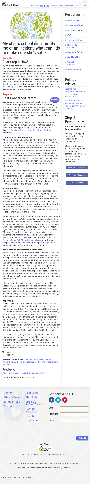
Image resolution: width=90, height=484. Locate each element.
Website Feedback (72, 63)
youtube (65, 400)
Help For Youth (74, 69)
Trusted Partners (75, 40)
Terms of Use (12, 401)
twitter (58, 400)
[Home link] (10, 4)
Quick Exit (83, 5)
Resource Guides (75, 52)
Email (51, 407)
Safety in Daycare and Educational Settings (31, 130)
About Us (53, 5)
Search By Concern (72, 46)
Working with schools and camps (17, 362)
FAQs (69, 35)
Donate (75, 5)
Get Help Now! (74, 57)
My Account (32, 420)
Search (8, 392)
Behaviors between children (38, 359)
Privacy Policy (12, 397)
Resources (35, 5)
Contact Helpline (65, 5)
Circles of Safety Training (35, 403)
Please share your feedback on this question (23, 373)
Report (53, 306)
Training (44, 6)
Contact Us (11, 406)
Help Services (74, 20)
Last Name (53, 420)
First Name (53, 413)
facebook (52, 400)
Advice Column (74, 30)
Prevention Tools (75, 25)
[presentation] (66, 429)
